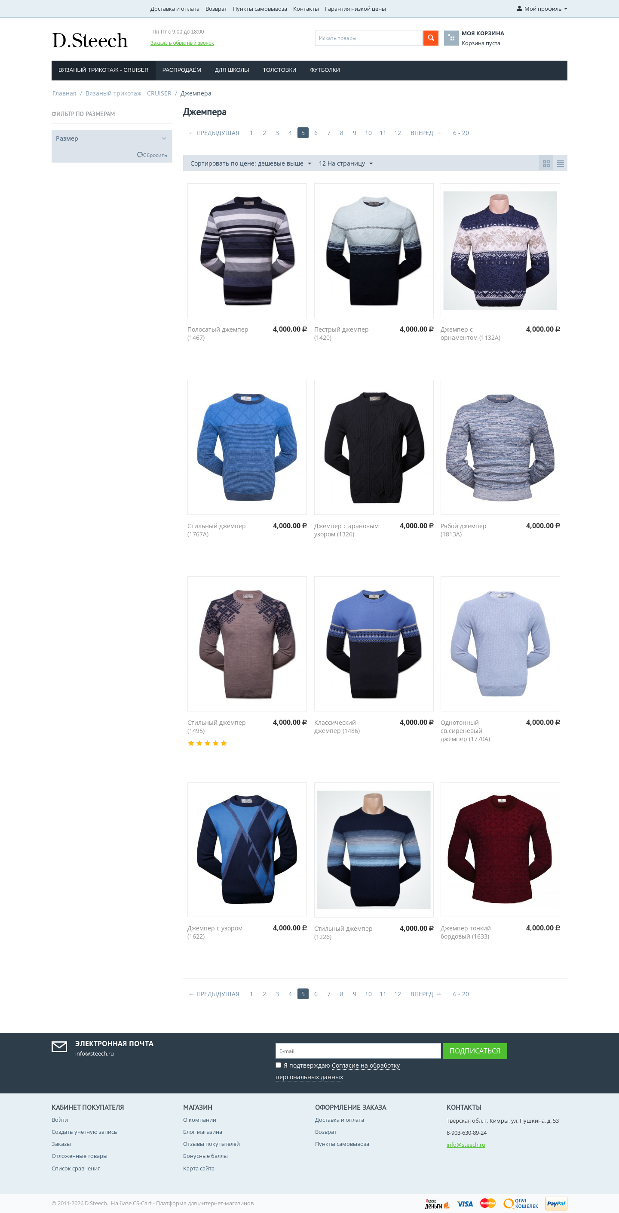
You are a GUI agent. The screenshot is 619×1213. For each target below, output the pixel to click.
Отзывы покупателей (211, 1144)
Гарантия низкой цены (355, 8)
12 (397, 133)
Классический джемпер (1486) (337, 726)
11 (383, 133)
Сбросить (155, 154)
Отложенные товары (79, 1156)
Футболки (325, 70)
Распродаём (181, 70)
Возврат (216, 8)
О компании (199, 1120)
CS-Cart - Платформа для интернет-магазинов (193, 1203)
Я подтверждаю (338, 1070)
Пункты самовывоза (260, 8)
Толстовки (280, 70)
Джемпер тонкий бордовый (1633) (466, 932)
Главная (64, 93)
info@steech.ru (466, 1144)
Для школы (232, 70)
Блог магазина (202, 1132)
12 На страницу (346, 163)
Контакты (306, 8)
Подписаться (475, 1051)
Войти (60, 1120)
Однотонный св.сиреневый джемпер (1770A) (465, 730)
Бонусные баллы (205, 1156)
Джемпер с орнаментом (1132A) (470, 333)
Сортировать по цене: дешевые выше (250, 163)
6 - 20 (461, 133)
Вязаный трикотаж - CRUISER (103, 70)
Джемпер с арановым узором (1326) (346, 530)
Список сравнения (76, 1168)
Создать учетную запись (84, 1132)
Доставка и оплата (174, 8)
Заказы (61, 1144)
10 (368, 133)
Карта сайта (199, 1168)
